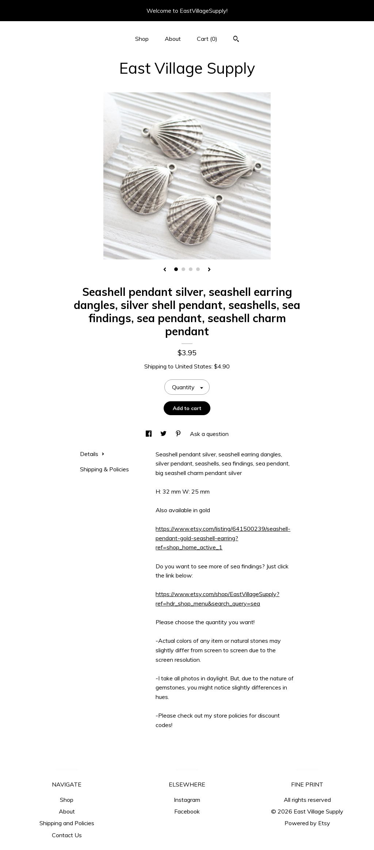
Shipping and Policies (66, 823)
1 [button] (176, 269)
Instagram (187, 799)
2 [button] (183, 269)
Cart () (207, 38)
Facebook (187, 811)
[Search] (236, 40)
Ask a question (209, 433)
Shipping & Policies (104, 469)
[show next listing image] (209, 270)
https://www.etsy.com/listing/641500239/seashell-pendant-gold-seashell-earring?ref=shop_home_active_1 (223, 538)
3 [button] (190, 269)
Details (92, 453)
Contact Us (67, 835)
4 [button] (198, 269)
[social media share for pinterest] (179, 433)
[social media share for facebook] (149, 433)
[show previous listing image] (165, 270)
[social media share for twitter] (164, 433)
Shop (142, 38)
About (173, 38)
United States (193, 366)
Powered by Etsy (307, 823)
